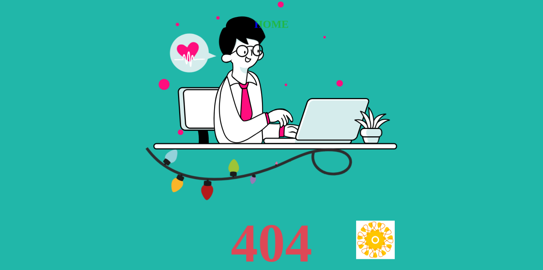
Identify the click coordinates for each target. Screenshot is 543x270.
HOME (271, 24)
